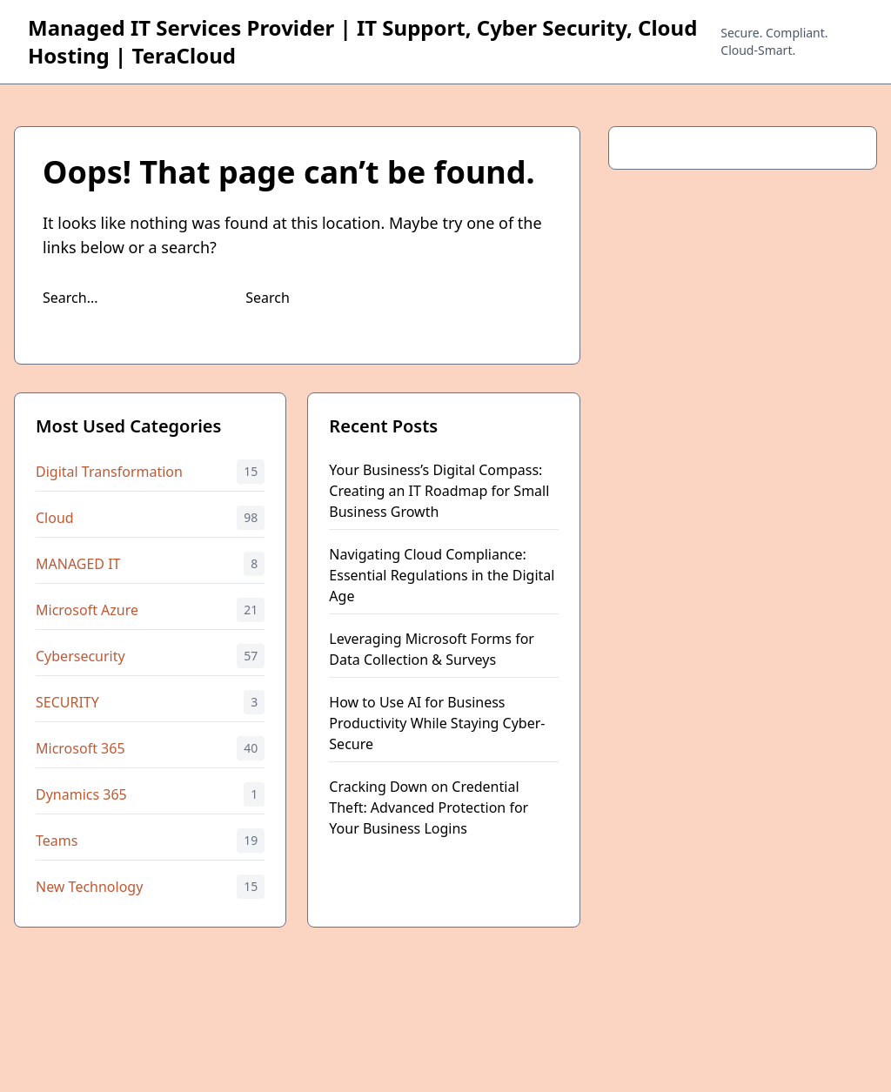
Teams (56, 840)
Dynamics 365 (81, 794)
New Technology (89, 886)
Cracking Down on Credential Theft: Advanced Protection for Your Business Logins (428, 807)
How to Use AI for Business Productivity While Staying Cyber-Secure (437, 723)
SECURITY (67, 702)
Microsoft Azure (87, 610)
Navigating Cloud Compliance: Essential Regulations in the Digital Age (441, 575)
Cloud (55, 517)
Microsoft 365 (80, 748)
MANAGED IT (78, 563)
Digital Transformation (109, 471)
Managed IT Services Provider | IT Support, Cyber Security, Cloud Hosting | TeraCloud (362, 41)
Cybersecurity (80, 656)
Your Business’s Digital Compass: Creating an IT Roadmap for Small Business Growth (439, 490)
